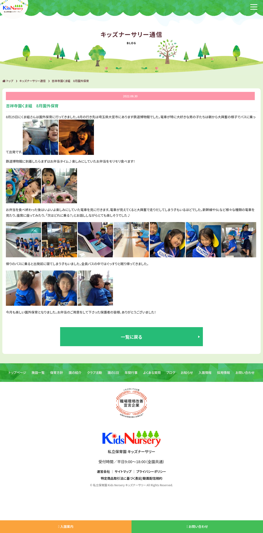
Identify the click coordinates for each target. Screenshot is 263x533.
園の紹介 (74, 375)
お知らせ (187, 375)
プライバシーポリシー (151, 474)
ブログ (171, 375)
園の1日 (113, 375)
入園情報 (205, 375)
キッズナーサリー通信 (32, 81)
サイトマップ (123, 474)
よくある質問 (152, 375)
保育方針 (55, 375)
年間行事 (131, 375)
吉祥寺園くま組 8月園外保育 (70, 81)
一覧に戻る (131, 338)
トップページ (16, 375)
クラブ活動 (94, 375)
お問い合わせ (246, 375)
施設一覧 (37, 375)
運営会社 (103, 474)
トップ (7, 81)
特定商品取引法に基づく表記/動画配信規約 (131, 481)
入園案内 (65, 526)
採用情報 (224, 375)
